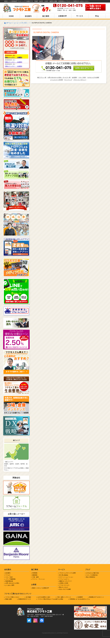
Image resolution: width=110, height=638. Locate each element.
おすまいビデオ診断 (93, 77)
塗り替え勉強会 (63, 575)
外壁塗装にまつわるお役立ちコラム (80, 599)
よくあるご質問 (9, 585)
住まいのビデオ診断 (65, 589)
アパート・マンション (38, 579)
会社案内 (74, 77)
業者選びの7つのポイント (96, 597)
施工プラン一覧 (41, 77)
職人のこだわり (63, 587)
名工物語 (28, 597)
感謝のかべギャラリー (65, 581)
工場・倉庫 (35, 577)
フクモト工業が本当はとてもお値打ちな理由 (50, 599)
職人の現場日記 (90, 577)
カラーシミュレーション (66, 577)
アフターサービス (64, 585)
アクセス (7, 575)
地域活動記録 (9, 581)
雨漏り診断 (8, 599)
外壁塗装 (34, 573)
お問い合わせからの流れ (12, 583)
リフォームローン (64, 579)
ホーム (8, 23)
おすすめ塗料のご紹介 (44, 597)
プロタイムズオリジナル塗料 (67, 573)
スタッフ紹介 (82, 77)
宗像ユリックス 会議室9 (13, 57)
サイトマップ (68, 80)
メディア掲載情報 (10, 579)
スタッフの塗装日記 (92, 575)
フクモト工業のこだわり (12, 597)
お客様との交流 (63, 583)
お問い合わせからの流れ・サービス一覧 (59, 77)
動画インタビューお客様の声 (40, 588)
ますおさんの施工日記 (92, 573)
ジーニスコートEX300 (56, 80)
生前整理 (80, 597)
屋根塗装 (34, 575)
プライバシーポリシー (79, 80)
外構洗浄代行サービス (24, 599)
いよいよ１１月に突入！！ (21, 23)
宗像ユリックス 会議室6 (13, 62)
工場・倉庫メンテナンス (64, 597)
